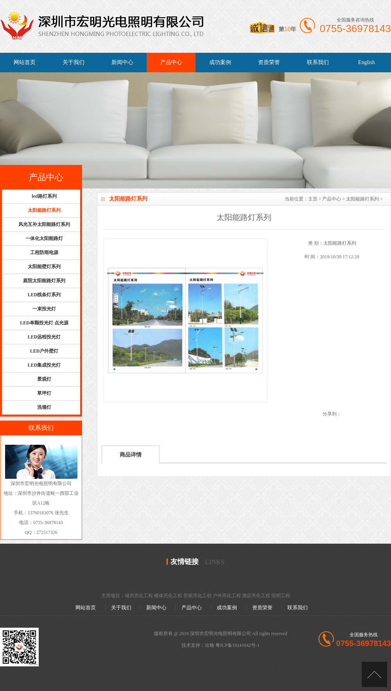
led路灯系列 (44, 196)
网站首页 (25, 62)
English (366, 62)
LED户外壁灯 (44, 351)
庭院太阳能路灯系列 (44, 280)
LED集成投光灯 (44, 365)
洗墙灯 (44, 407)
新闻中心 (122, 62)
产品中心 (171, 62)
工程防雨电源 (44, 252)
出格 (209, 645)
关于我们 (73, 62)
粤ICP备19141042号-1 (237, 645)
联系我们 (318, 62)
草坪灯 (44, 393)
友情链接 (184, 562)
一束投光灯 (44, 308)
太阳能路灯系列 (362, 199)
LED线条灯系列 (44, 294)
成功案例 (220, 62)
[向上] (374, 674)
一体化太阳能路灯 (44, 238)
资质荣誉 (269, 62)
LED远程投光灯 (44, 337)
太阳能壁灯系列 (44, 266)
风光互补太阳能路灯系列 (44, 224)
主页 (312, 199)
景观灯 (44, 379)
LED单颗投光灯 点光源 (44, 323)
